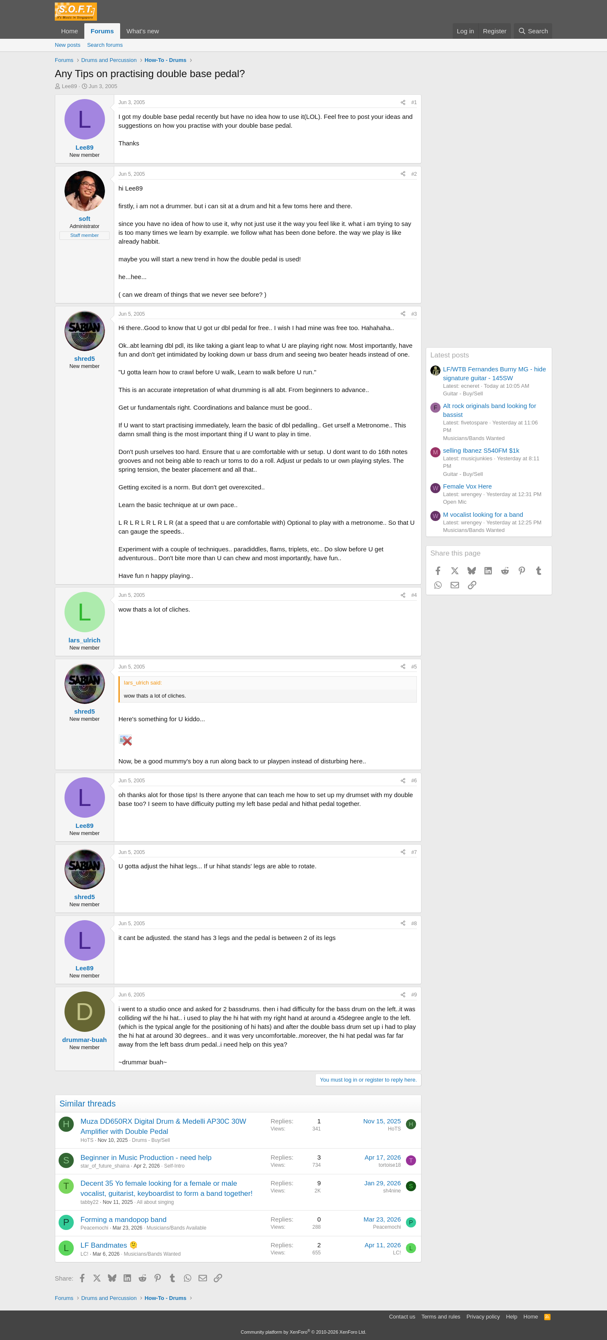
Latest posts (449, 355)
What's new (142, 31)
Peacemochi (94, 1228)
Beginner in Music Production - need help (146, 1158)
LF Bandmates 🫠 (109, 1245)
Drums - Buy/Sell (151, 1140)
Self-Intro (174, 1166)
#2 (414, 174)
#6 (414, 781)
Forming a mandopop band (124, 1220)
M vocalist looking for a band (483, 514)
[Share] (403, 102)
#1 (414, 102)
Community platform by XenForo (303, 1332)
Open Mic (455, 502)
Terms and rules (441, 1316)
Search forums (105, 45)
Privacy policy (483, 1316)
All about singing (155, 1202)
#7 (414, 852)
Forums (102, 31)
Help (512, 1316)
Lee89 (69, 86)
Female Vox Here (467, 486)
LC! (85, 1254)
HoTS (87, 1140)
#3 (414, 314)
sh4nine (392, 1191)
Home (69, 31)
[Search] (533, 31)
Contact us (402, 1316)
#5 (414, 667)
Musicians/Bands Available (177, 1228)
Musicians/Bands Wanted (152, 1254)
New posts (68, 45)
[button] (166, 31)
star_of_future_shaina (105, 1166)
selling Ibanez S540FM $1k (481, 450)
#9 (414, 995)
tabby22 (90, 1202)
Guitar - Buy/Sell (463, 393)
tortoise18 (390, 1165)
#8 (414, 923)
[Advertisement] (489, 220)
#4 (414, 595)
